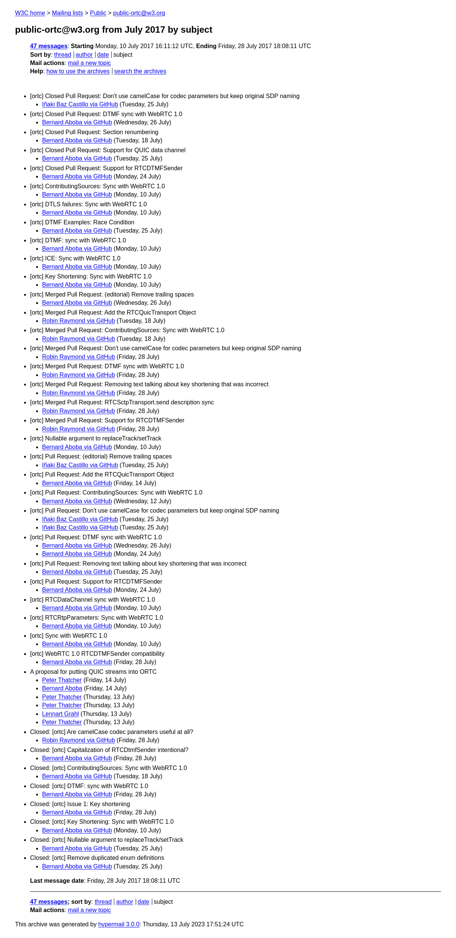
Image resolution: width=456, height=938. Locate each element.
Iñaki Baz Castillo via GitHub (80, 104)
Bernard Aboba (62, 688)
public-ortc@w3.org (139, 13)
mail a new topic (89, 63)
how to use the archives (78, 71)
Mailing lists (67, 13)
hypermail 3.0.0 (118, 924)
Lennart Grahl (60, 714)
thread (62, 54)
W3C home (30, 13)
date (103, 54)
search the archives (140, 71)
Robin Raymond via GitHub (78, 321)
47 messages (49, 46)
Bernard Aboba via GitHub (77, 122)
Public (98, 13)
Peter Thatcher (62, 680)
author (84, 54)
